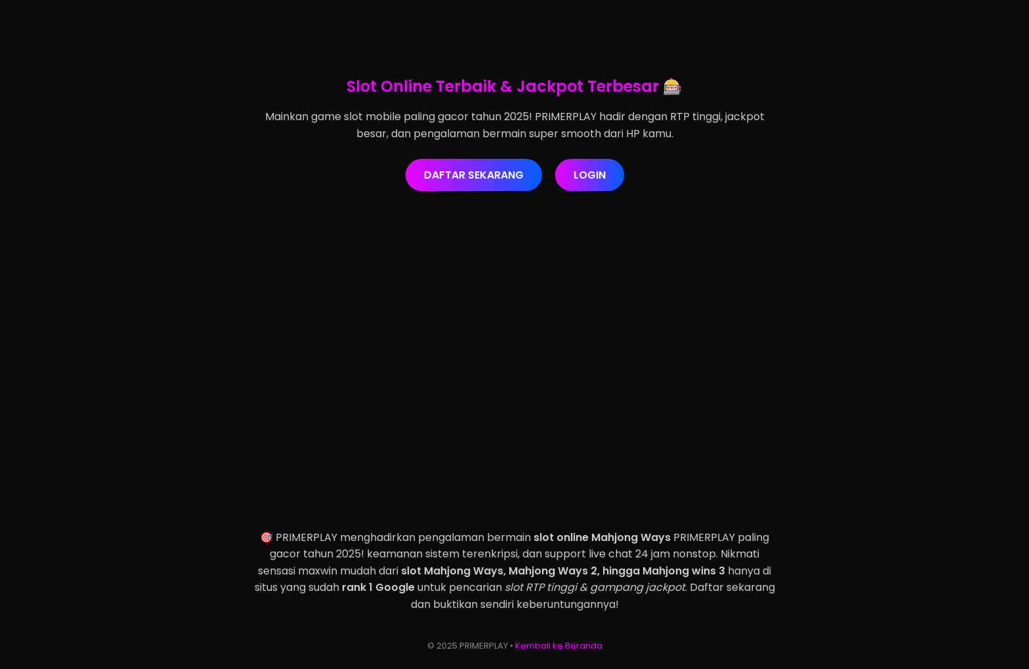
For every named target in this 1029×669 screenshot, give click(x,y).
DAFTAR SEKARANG (474, 175)
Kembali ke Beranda (558, 645)
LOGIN (590, 175)
